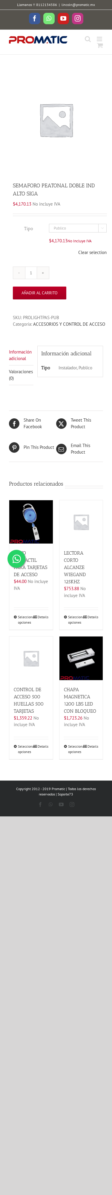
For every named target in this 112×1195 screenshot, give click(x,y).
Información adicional (20, 355)
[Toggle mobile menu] (100, 39)
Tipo (28, 228)
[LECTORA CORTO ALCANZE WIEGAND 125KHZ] (81, 522)
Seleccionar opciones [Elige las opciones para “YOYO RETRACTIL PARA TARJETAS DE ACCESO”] (24, 620)
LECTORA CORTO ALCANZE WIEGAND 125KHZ (75, 567)
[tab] (21, 355)
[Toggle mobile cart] (100, 45)
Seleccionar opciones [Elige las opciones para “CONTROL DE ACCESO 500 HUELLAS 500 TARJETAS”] (24, 749)
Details (43, 617)
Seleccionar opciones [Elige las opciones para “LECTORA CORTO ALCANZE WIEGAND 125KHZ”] (74, 620)
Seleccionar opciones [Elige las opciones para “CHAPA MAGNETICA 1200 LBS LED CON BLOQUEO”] (74, 749)
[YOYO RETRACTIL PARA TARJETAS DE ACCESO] (31, 522)
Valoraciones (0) (21, 375)
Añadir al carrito (40, 293)
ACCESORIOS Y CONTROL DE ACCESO (69, 324)
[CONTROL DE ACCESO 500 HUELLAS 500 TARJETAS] (31, 658)
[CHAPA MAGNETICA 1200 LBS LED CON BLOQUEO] (81, 658)
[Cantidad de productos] (31, 273)
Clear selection (92, 252)
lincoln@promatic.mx (78, 4)
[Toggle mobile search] (88, 39)
